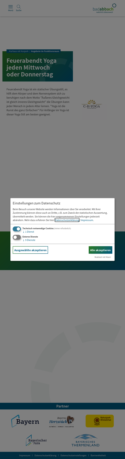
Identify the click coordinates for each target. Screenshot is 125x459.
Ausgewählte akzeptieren (30, 250)
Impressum (87, 220)
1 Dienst (28, 231)
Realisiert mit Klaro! (103, 257)
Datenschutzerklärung (67, 220)
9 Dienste (28, 240)
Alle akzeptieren (100, 250)
